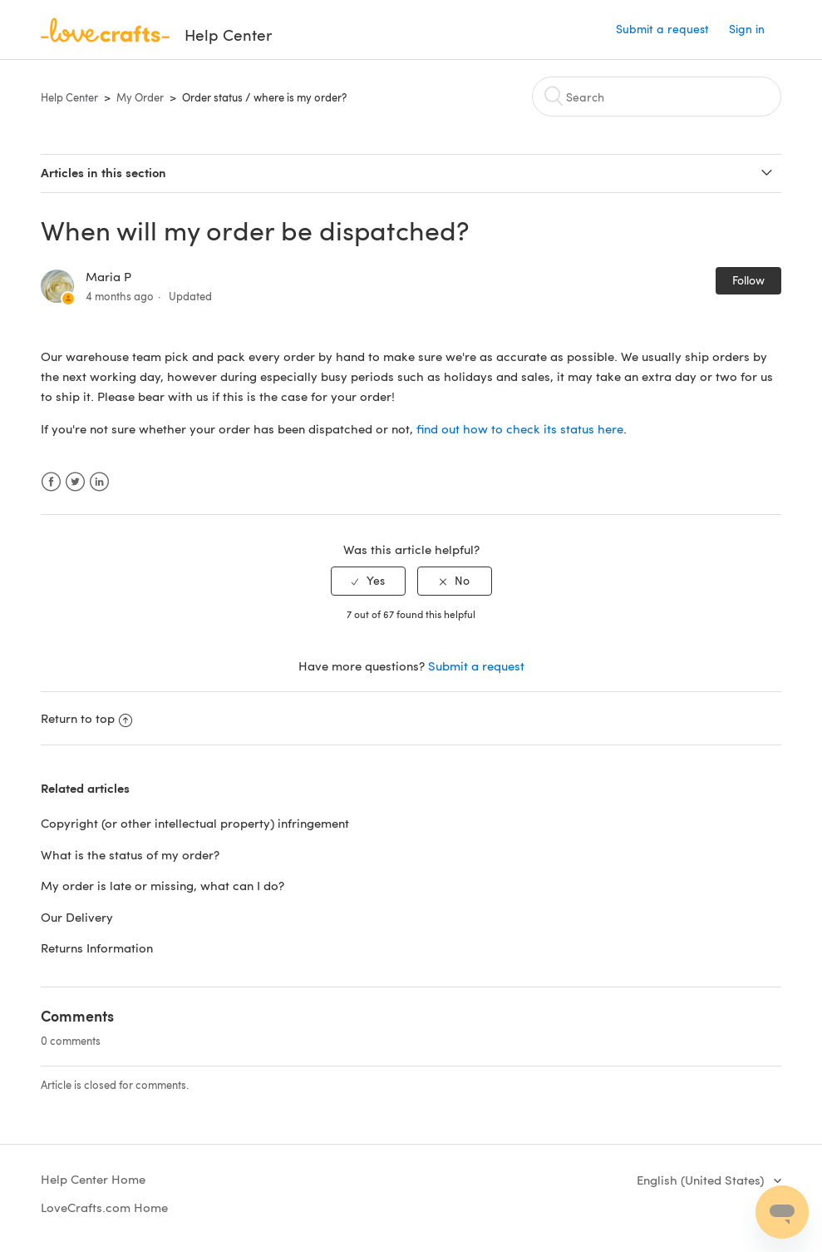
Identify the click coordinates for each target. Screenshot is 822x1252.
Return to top (86, 718)
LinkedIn (99, 482)
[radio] (368, 581)
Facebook (51, 482)
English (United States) (702, 1179)
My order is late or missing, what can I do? (162, 885)
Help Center (69, 97)
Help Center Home (93, 1178)
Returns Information (97, 947)
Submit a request (662, 29)
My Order (140, 97)
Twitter (75, 482)
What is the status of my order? (130, 854)
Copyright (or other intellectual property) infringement (196, 822)
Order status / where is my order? (264, 97)
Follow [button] (748, 280)
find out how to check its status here (519, 428)
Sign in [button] (747, 29)
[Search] (656, 96)
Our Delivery (77, 916)
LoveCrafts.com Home (104, 1207)
